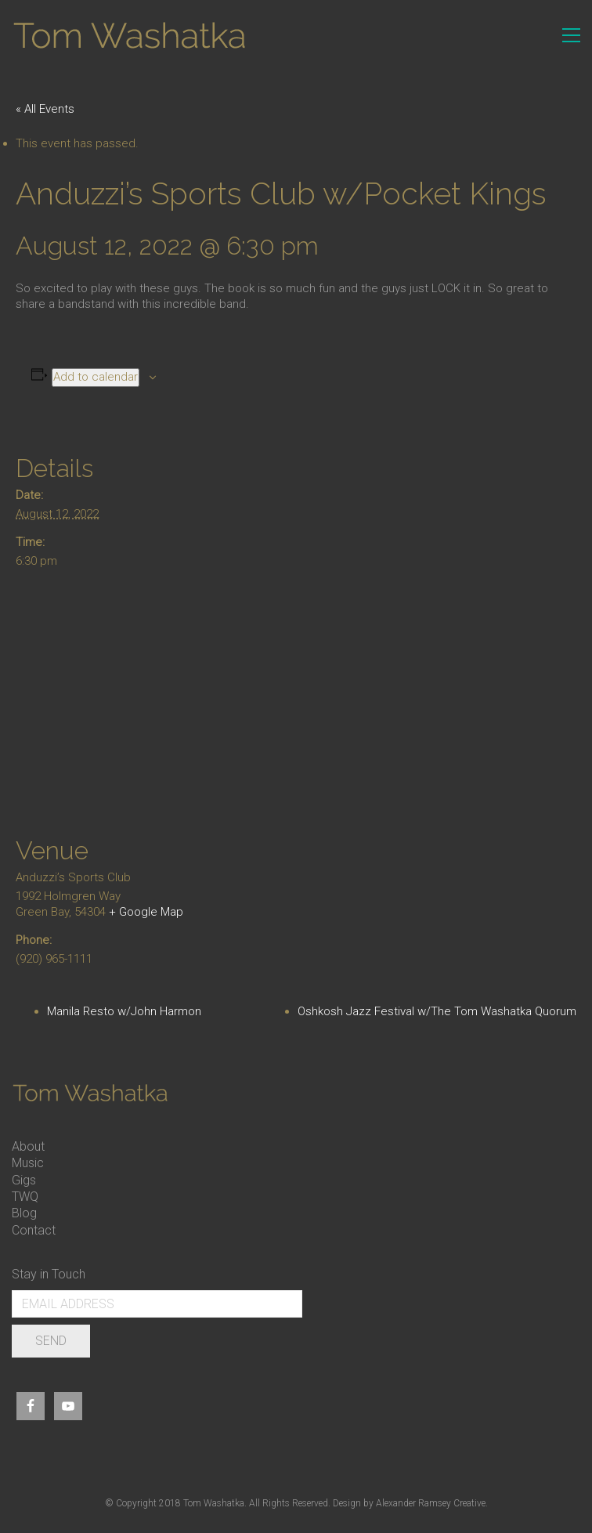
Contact (34, 1230)
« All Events (45, 109)
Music (28, 1162)
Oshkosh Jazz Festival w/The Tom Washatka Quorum (437, 1011)
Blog (24, 1213)
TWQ (25, 1196)
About (28, 1146)
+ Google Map (146, 912)
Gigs (24, 1180)
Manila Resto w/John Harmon (124, 1011)
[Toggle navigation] (571, 35)
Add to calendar (95, 377)
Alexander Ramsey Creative (431, 1503)
